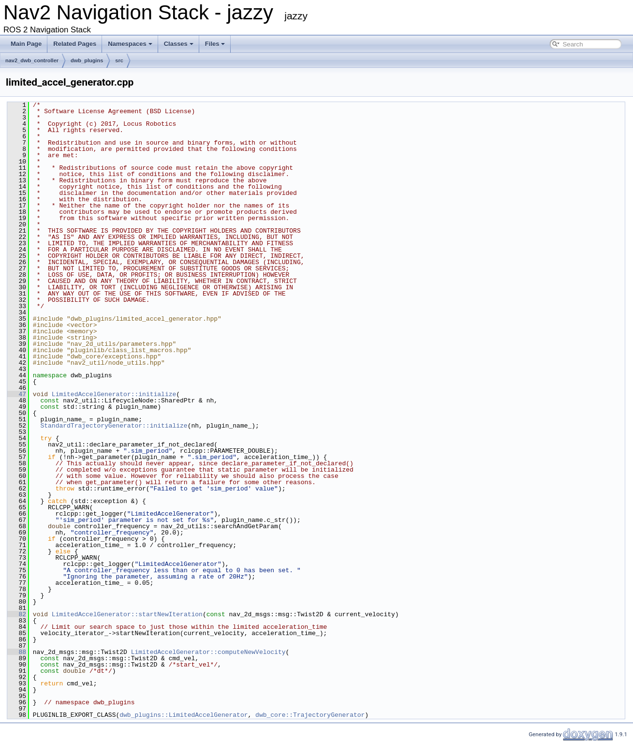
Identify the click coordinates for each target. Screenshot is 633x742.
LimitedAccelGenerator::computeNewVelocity (208, 652)
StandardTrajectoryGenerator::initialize (113, 425)
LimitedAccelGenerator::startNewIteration (127, 614)
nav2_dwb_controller (32, 60)
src (119, 60)
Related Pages (74, 43)
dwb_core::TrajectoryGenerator (310, 715)
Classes (178, 43)
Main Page (26, 43)
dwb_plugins (87, 60)
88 (16, 652)
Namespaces (130, 43)
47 (16, 394)
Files (215, 43)
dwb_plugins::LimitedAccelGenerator (183, 715)
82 (16, 614)
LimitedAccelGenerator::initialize (114, 394)
